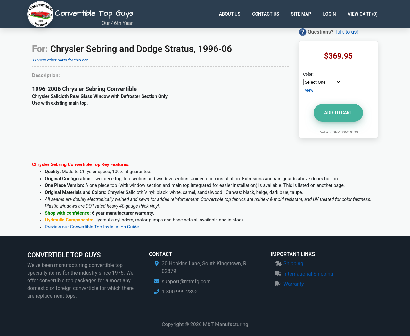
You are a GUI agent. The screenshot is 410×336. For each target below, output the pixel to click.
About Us (230, 14)
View (309, 90)
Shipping (293, 263)
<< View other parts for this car (60, 60)
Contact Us (265, 14)
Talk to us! (346, 32)
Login (329, 14)
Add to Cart (338, 112)
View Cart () (363, 14)
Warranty (293, 284)
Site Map (301, 14)
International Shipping (308, 274)
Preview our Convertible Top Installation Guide (92, 227)
